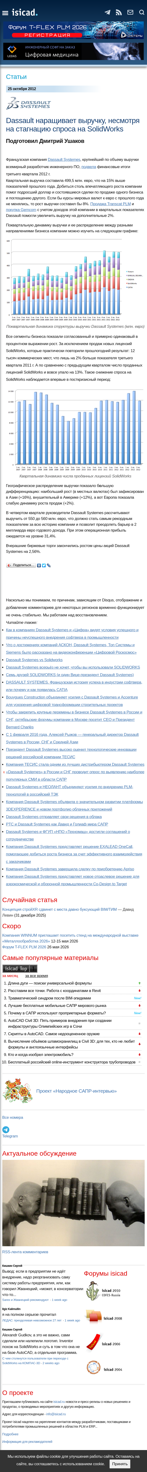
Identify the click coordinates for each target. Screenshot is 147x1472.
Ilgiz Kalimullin (11, 1309)
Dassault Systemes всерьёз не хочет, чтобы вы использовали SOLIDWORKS (73, 667)
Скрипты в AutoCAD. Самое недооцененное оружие (54, 1034)
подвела (88, 167)
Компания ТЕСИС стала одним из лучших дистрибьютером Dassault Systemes (75, 764)
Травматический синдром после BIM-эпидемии (49, 998)
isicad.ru (59, 1402)
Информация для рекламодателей (27, 1442)
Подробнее (10, 1434)
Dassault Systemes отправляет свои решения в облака (54, 817)
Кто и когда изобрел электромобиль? (41, 1054)
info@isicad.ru (56, 1414)
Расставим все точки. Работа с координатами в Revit (54, 990)
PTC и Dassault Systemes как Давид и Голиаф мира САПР (57, 824)
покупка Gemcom (21, 210)
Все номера (12, 1117)
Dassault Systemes (64, 159)
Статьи (16, 76)
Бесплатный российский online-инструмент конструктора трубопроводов (72, 1062)
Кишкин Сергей (12, 1265)
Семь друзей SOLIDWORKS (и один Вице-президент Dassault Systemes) (70, 675)
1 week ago (59, 1300)
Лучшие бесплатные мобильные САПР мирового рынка (57, 1005)
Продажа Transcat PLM (110, 204)
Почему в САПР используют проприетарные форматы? (57, 1013)
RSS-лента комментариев (25, 1252)
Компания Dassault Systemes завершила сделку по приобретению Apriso (70, 869)
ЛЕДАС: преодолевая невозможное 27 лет (32, 1320)
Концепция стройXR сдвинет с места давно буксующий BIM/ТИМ (59, 909)
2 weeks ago (50, 1363)
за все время (36, 976)
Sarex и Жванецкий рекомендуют (25, 1300)
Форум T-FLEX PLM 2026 (24, 947)
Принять (120, 1464)
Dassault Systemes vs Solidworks (34, 660)
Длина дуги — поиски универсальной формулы (50, 983)
